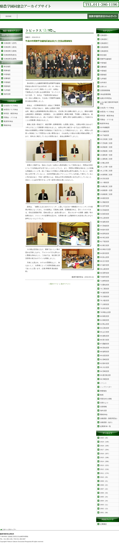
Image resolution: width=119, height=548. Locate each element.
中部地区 (7, 74)
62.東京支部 (104, 245)
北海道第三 (104, 43)
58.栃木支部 (104, 230)
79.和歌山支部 (105, 312)
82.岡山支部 (104, 324)
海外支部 (7, 94)
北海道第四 (104, 47)
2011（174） (105, 473)
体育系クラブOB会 (11, 109)
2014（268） (105, 461)
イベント (103, 383)
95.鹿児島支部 (105, 375)
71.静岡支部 (104, 281)
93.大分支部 (104, 367)
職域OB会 (7, 125)
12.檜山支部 (104, 163)
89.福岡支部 (104, 352)
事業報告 (103, 391)
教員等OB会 (8, 121)
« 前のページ (53, 284)
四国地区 (7, 86)
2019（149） (105, 442)
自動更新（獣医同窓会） (109, 418)
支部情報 (103, 407)
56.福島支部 (104, 222)
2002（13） (104, 509)
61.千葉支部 (104, 241)
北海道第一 (104, 35)
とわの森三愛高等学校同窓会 (109, 103)
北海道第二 (104, 39)
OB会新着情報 (105, 94)
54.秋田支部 (104, 214)
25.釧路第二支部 (106, 194)
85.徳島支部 (104, 336)
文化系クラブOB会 (11, 106)
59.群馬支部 (104, 234)
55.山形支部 (104, 218)
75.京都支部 (104, 296)
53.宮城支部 (104, 210)
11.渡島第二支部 (106, 159)
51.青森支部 (104, 202)
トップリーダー (106, 387)
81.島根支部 (104, 320)
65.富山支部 (104, 257)
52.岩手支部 (104, 206)
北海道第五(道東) (10, 59)
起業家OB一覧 (105, 426)
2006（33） (104, 493)
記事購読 (103, 524)
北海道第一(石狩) (10, 43)
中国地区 (7, 82)
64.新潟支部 (104, 253)
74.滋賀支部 (104, 293)
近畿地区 (7, 78)
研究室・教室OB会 (11, 113)
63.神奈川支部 (105, 249)
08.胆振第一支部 (106, 147)
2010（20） (104, 477)
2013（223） (105, 465)
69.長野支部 (104, 273)
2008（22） (104, 485)
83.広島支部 (104, 328)
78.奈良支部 (104, 308)
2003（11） (104, 505)
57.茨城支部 (104, 226)
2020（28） (104, 438)
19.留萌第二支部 (106, 175)
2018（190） (105, 446)
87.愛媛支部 (104, 344)
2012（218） (105, 469)
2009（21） (104, 481)
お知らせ (103, 86)
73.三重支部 (104, 289)
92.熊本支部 (104, 363)
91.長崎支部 (104, 359)
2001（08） (104, 512)
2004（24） (104, 501)
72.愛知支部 (104, 285)
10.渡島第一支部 (106, 155)
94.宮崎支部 (104, 371)
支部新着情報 (105, 90)
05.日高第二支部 (106, 139)
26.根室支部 (104, 198)
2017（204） (105, 450)
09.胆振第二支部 (106, 151)
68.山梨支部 (104, 269)
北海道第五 (104, 51)
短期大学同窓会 (106, 98)
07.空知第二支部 (106, 143)
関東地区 (7, 70)
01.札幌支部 (104, 131)
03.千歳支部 (104, 135)
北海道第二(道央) (10, 47)
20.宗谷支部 (104, 178)
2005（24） (104, 497)
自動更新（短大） (106, 422)
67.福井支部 (104, 265)
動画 (101, 395)
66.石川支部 (104, 261)
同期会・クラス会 (10, 117)
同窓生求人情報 (106, 399)
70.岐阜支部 (104, 277)
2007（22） (104, 489)
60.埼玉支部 (104, 237)
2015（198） (105, 457)
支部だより (104, 403)
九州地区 (7, 90)
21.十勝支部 (104, 182)
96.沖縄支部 (104, 379)
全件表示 (103, 82)
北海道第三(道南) (10, 51)
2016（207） (105, 454)
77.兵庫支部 (104, 304)
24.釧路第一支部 (106, 190)
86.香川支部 (104, 340)
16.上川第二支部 (106, 171)
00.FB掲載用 (105, 127)
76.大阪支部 (104, 300)
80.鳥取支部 (104, 316)
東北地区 (7, 66)
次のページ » (65, 284)
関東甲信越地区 (106, 59)
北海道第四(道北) (10, 55)
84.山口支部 (104, 332)
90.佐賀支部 (104, 355)
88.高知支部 (104, 348)
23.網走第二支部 (106, 186)
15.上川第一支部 (106, 167)
